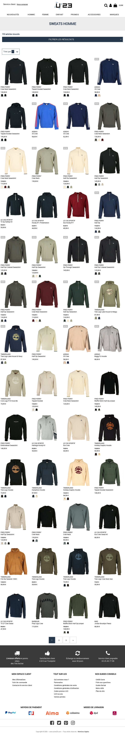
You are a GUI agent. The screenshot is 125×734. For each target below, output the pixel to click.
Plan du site (100, 691)
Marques (114, 14)
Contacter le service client (22, 685)
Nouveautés (13, 14)
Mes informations (18, 679)
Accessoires (94, 14)
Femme (45, 14)
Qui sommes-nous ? (61, 679)
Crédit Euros (100, 679)
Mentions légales (83, 732)
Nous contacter (22, 4)
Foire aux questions (103, 682)
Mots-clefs (100, 688)
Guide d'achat (101, 685)
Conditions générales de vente (65, 685)
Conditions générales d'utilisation (66, 688)
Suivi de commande (19, 682)
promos (75, 14)
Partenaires (58, 682)
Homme (31, 14)
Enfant (59, 14)
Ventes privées (59, 697)
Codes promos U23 (61, 691)
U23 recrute (58, 694)
